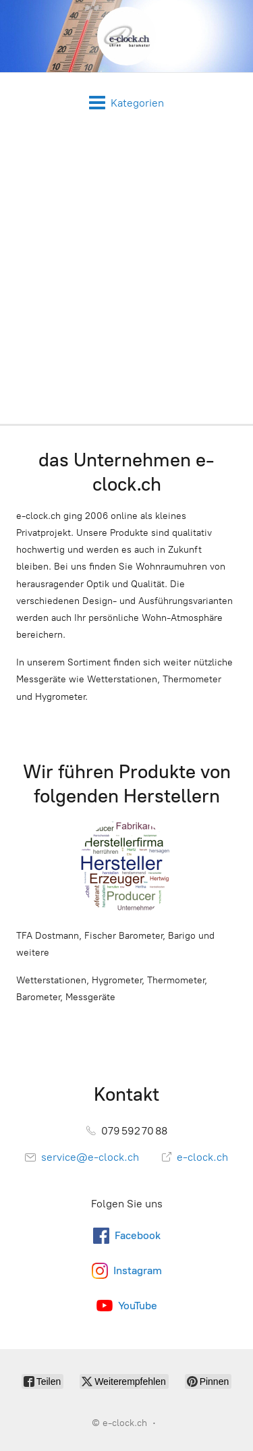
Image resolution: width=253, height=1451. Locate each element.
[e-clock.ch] (126, 36)
